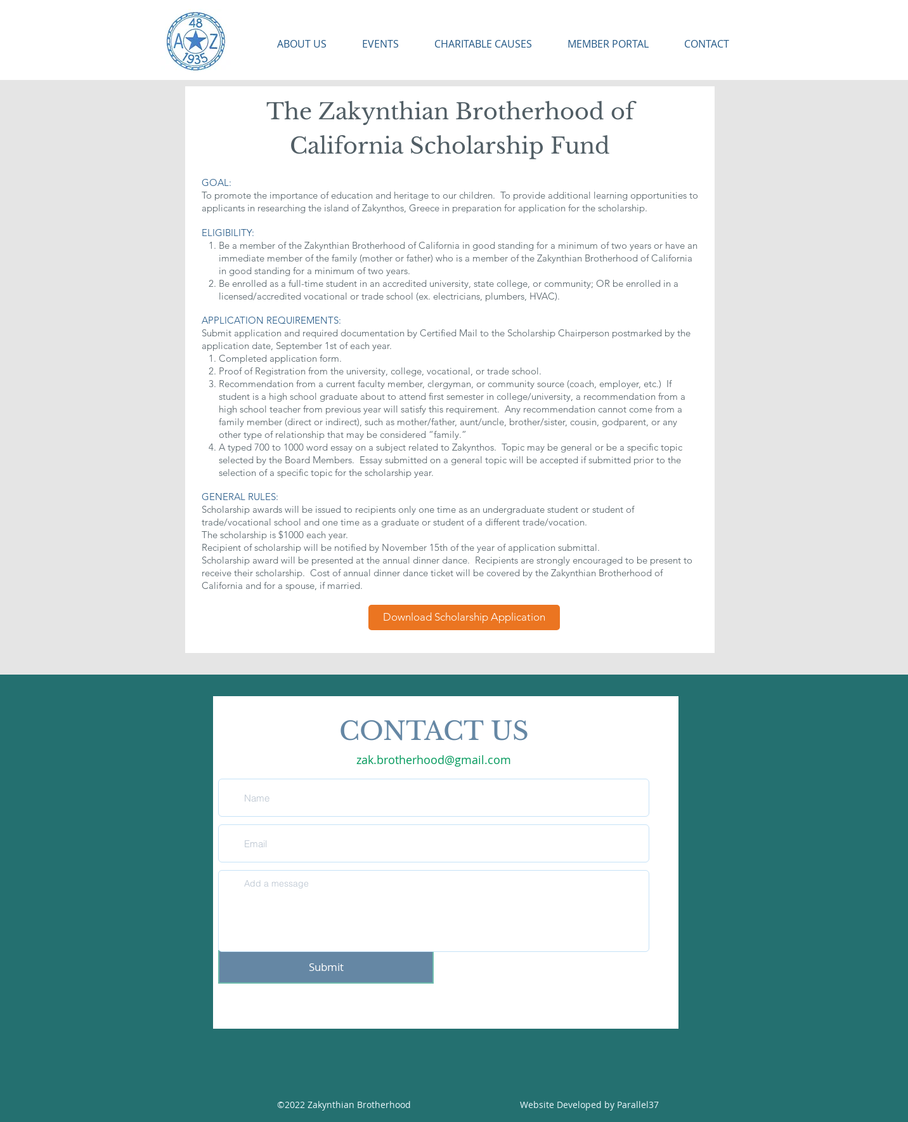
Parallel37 (638, 1105)
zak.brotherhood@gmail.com (433, 759)
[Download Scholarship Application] (464, 617)
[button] (293, 44)
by (610, 1105)
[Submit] (326, 967)
